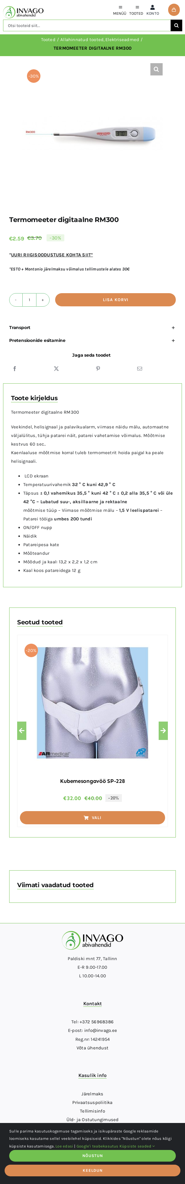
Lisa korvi (115, 299)
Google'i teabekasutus (98, 1146)
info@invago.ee (100, 1030)
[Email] (139, 369)
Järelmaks (92, 1094)
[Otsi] (176, 25)
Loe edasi (64, 1146)
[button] (156, 69)
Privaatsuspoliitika (92, 1102)
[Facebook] (14, 369)
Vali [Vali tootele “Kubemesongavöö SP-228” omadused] (92, 817)
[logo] (23, 8)
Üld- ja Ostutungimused (92, 1119)
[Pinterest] (98, 369)
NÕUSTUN (92, 1155)
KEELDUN (93, 1170)
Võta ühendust (92, 1048)
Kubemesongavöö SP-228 (92, 781)
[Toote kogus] (29, 300)
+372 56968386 (97, 1022)
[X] (56, 369)
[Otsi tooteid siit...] (87, 25)
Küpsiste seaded (137, 1146)
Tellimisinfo (92, 1111)
